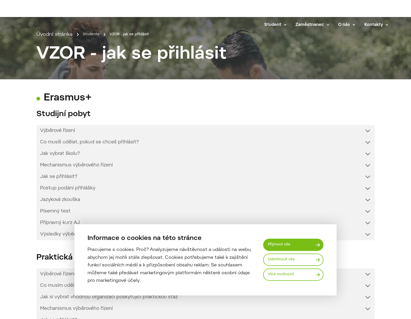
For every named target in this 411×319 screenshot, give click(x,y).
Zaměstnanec (316, 24)
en (377, 9)
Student (279, 24)
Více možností (283, 276)
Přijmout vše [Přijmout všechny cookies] (281, 244)
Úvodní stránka (54, 98)
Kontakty (380, 24)
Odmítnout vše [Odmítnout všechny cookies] (284, 260)
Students (94, 98)
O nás (350, 24)
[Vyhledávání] (392, 9)
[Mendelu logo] (47, 16)
